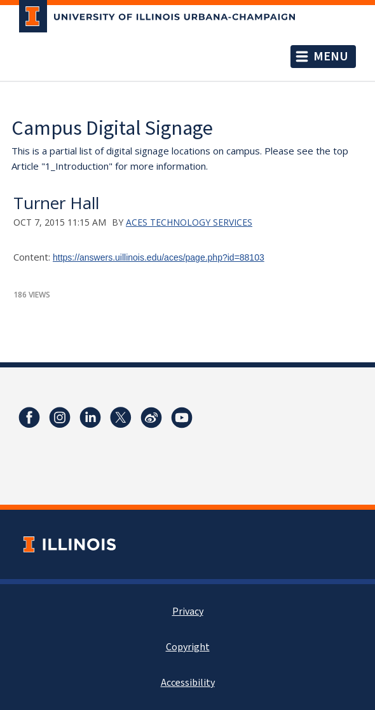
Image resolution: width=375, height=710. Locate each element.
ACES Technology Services (189, 222)
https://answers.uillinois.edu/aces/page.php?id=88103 (158, 257)
